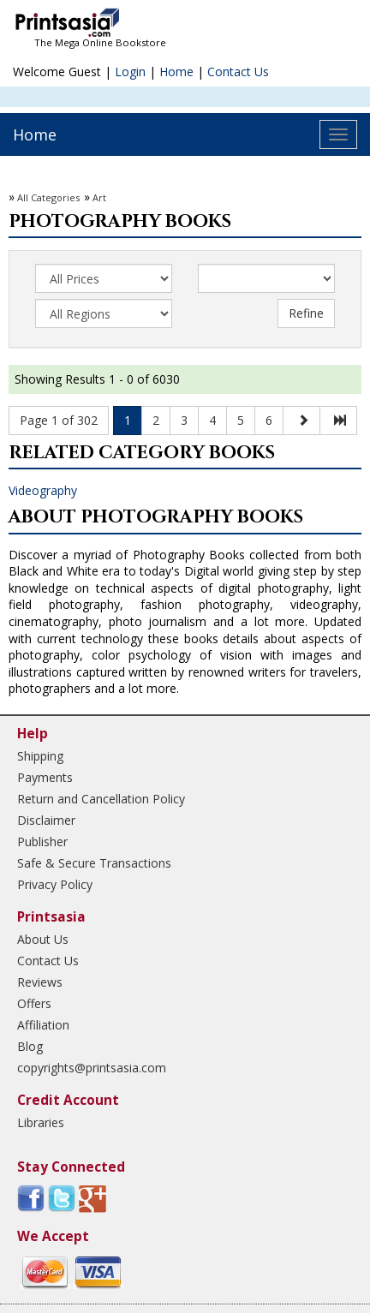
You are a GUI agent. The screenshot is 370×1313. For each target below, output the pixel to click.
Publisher (42, 841)
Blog (30, 1046)
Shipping (40, 756)
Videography (43, 490)
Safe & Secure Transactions (94, 863)
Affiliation (43, 1025)
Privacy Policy (54, 884)
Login (130, 71)
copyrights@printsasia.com (91, 1067)
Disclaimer (46, 820)
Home (176, 71)
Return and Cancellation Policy (101, 799)
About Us (43, 939)
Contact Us (238, 71)
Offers (34, 1003)
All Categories (48, 197)
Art (99, 197)
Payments (45, 777)
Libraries (40, 1122)
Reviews (40, 982)
